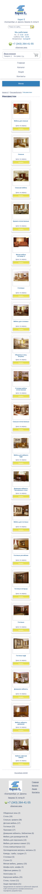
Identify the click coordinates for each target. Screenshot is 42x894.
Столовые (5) (8, 857)
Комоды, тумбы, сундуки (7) (14, 854)
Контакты (21, 76)
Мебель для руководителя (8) (15, 837)
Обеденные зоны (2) (11, 813)
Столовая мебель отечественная (21, 389)
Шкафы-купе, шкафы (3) (13, 867)
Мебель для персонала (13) (14, 840)
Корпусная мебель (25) (12, 877)
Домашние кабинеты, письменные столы (21, 489)
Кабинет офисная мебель (21, 756)
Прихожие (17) (9, 830)
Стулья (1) (7, 860)
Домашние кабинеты (21, 689)
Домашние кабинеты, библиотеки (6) (18, 833)
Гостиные (21, 622)
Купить (20, 129)
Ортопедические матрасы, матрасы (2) (19, 850)
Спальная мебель (21, 188)
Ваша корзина (10, 54)
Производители (16, 92)
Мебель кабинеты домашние (21, 723)
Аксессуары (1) (9, 874)
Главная (21, 63)
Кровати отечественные (21, 221)
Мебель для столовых (21, 321)
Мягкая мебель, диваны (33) (15, 864)
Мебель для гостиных (21, 522)
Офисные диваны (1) (12, 870)
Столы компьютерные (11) (14, 847)
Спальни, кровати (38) (12, 820)
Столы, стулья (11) (11, 881)
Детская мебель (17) (11, 823)
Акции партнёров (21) (12, 884)
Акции (21, 72)
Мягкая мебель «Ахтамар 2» (21, 255)
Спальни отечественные (21, 422)
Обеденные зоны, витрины (21, 355)
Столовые (21, 288)
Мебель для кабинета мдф (21, 456)
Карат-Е (5, 92)
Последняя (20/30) (21, 773)
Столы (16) (7, 816)
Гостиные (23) (9, 826)
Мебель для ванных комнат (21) (16, 843)
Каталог (21, 67)
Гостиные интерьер (21, 589)
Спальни (21, 154)
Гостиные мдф (21, 655)
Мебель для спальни (21, 121)
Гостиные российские (21, 555)
